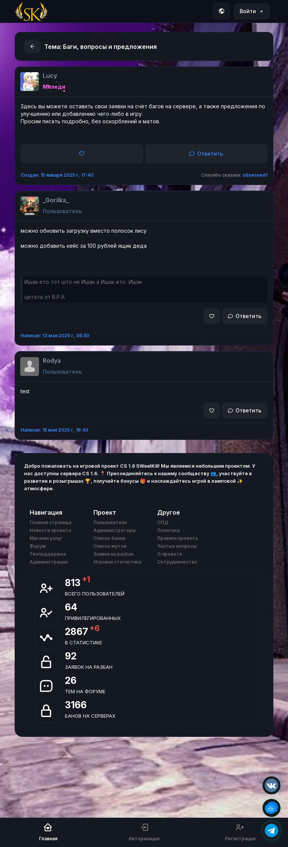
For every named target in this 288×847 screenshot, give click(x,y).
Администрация (49, 562)
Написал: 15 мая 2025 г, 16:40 (54, 430)
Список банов (109, 538)
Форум (38, 546)
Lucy (50, 75)
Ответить (206, 153)
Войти (252, 11)
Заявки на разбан (113, 554)
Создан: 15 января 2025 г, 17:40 (57, 175)
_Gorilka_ (56, 200)
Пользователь (62, 211)
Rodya (52, 360)
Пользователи (110, 522)
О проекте (169, 554)
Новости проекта (50, 530)
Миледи (54, 86)
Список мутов (109, 546)
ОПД (162, 522)
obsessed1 (255, 175)
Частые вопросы (177, 546)
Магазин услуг (46, 538)
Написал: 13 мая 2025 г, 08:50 (55, 335)
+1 (86, 579)
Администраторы (114, 530)
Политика (168, 530)
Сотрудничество (177, 562)
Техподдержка (48, 554)
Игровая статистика (117, 562)
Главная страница (50, 522)
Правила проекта (177, 538)
